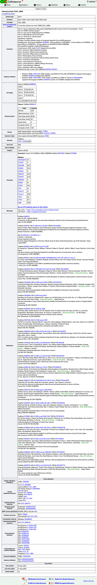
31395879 (32, 76)
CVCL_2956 (32, 487)
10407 (38, 48)
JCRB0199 (25, 482)
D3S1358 (21, 165)
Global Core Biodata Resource (65, 579)
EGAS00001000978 (27, 561)
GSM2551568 (25, 543)
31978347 (27, 439)
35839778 (27, 465)
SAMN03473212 (31, 507)
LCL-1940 (29, 498)
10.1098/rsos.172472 (40, 367)
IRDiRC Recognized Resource (64, 583)
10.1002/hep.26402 (40, 295)
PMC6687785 (61, 427)
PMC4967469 (60, 343)
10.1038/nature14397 (40, 320)
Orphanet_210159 (49, 133)
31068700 (27, 403)
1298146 (29, 492)
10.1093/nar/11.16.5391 (40, 226)
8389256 (27, 246)
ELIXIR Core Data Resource (37, 583)
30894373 (33, 104)
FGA (20, 188)
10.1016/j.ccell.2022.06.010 (42, 465)
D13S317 (21, 177)
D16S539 (21, 180)
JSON (12, 14)
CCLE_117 (26, 551)
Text (3, 14)
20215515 (27, 269)
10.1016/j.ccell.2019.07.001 (41, 416)
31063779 (27, 390)
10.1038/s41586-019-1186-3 (42, 403)
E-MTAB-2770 (32, 527)
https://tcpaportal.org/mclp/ (36, 212)
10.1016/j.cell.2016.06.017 (42, 343)
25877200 (61, 153)
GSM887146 (25, 533)
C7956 (45, 131)
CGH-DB (20, 491)
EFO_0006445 (26, 522)
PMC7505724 (60, 416)
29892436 (27, 367)
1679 (24, 500)
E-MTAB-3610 (32, 529)
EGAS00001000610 (27, 559)
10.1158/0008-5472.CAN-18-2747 (44, 380)
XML (7, 14)
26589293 (32, 84)
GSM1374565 (25, 539)
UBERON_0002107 (51, 69)
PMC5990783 (57, 367)
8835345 (27, 258)
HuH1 (25, 496)
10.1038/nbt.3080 (39, 309)
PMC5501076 (60, 356)
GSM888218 (25, 535)
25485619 (27, 309)
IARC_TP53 (21, 549)
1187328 (26, 546)
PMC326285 (56, 226)
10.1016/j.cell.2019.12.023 (42, 439)
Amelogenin (22, 160)
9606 (46, 136)
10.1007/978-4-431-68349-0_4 (31, 235)
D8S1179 (21, 174)
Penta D (21, 191)
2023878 (26, 548)
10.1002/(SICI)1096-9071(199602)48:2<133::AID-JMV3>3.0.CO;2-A (54, 258)
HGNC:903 (36, 74)
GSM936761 (25, 537)
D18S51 (21, 182)
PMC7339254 (59, 439)
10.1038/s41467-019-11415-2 (42, 427)
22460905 (27, 282)
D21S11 (21, 185)
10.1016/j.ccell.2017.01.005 (42, 356)
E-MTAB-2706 (32, 525)
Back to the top (89, 581)
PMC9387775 (61, 465)
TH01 (20, 197)
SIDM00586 (36, 489)
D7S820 (21, 171)
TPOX (20, 200)
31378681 (45, 42)
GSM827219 (25, 531)
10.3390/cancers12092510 (42, 452)
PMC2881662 (65, 269)
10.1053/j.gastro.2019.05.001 (43, 390)
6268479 (26, 216)
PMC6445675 (65, 380)
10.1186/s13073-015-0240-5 (43, 331)
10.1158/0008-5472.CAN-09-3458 (44, 269)
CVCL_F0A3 (22, 141)
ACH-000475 (28, 494)
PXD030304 (26, 556)
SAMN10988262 (31, 509)
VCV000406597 (77, 78)
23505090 (27, 295)
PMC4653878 (61, 331)
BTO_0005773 (25, 503)
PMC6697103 (61, 403)
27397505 (27, 343)
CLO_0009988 (25, 485)
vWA (20, 203)
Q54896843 (28, 519)
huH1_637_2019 (32, 516)
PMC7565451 (61, 452)
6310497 (26, 226)
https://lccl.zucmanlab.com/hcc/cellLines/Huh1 (42, 210)
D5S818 (21, 168)
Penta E (21, 194)
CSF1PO (21, 162)
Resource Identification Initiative (9, 25)
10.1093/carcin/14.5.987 (41, 246)
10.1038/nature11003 (41, 282)
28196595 (27, 356)
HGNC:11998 (37, 78)
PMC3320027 (57, 282)
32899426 (27, 452)
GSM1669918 (25, 541)
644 (36, 511)
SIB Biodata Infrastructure (37, 579)
